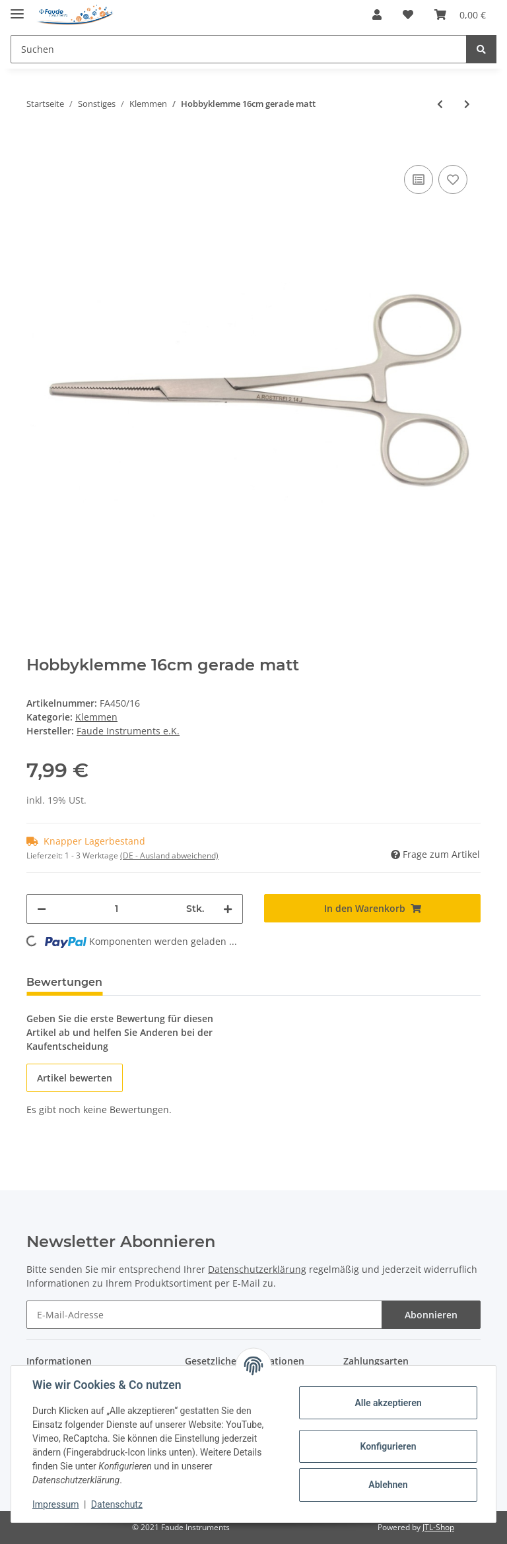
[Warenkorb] (460, 14)
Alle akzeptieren (388, 1403)
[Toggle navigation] (17, 8)
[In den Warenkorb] (37, 142)
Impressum (55, 1504)
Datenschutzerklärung (257, 1269)
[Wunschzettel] (408, 14)
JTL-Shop (438, 1527)
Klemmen (96, 717)
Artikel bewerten (74, 1078)
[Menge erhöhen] (227, 909)
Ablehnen (387, 1484)
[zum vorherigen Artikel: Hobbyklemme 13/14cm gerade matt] (440, 104)
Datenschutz (117, 1504)
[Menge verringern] (41, 909)
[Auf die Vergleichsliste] (418, 179)
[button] (377, 14)
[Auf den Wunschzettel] (452, 179)
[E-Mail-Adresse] (204, 1315)
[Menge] (116, 909)
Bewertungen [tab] (64, 982)
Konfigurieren (388, 1446)
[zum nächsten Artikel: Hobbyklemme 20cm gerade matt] (467, 104)
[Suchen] (239, 49)
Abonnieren (431, 1314)
